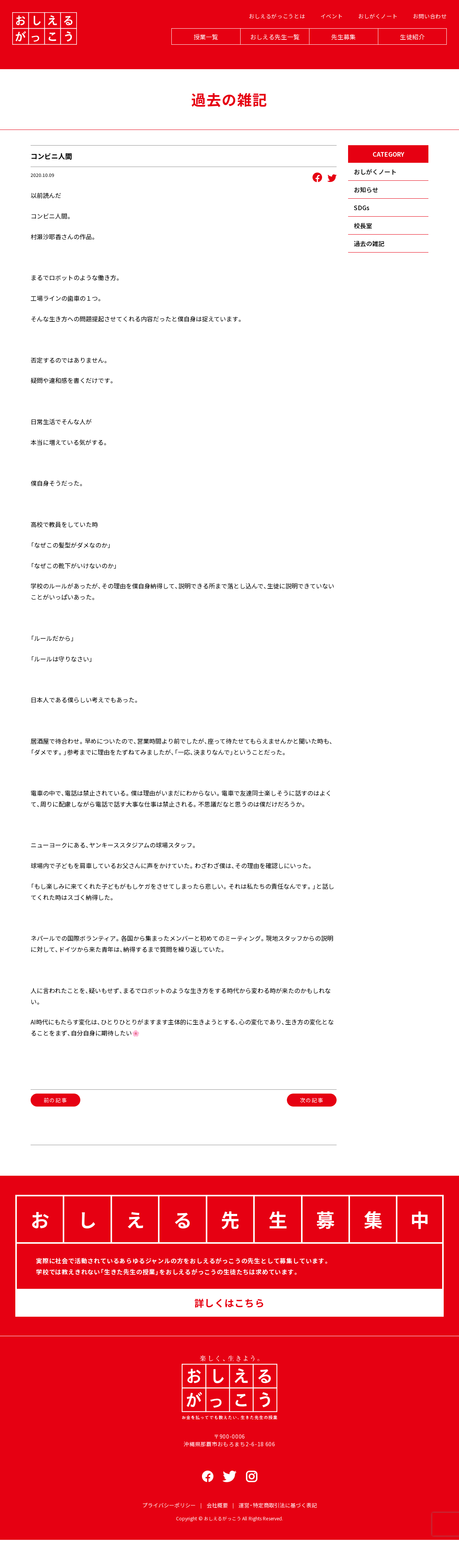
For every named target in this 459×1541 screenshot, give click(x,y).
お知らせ (366, 189)
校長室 (363, 225)
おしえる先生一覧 (271, 46)
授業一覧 (202, 46)
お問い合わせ (427, 27)
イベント (328, 27)
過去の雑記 (369, 243)
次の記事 (312, 1100)
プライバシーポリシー (169, 1506)
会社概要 (217, 1506)
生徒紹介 (409, 46)
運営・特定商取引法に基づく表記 (278, 1506)
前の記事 (55, 1100)
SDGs (361, 207)
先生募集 (340, 46)
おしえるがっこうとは (274, 27)
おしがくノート (375, 27)
